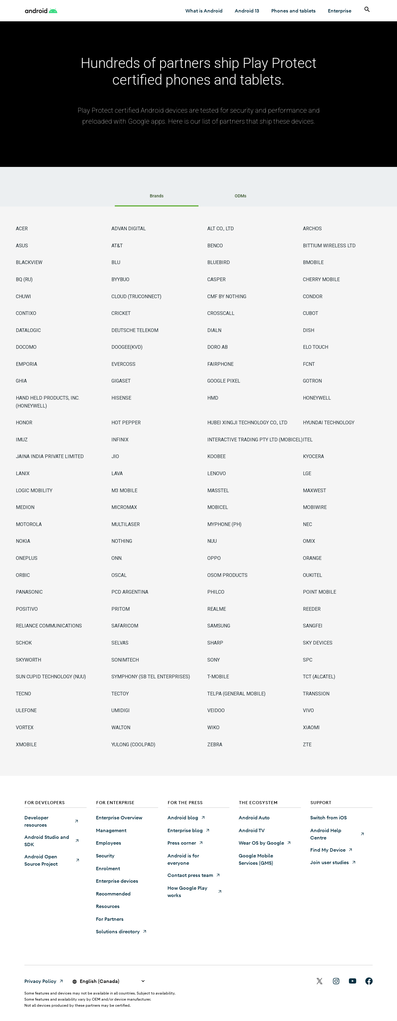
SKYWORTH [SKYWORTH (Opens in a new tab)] (28, 660)
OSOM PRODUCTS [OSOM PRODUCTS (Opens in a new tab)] (227, 575)
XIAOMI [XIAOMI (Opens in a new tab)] (311, 727)
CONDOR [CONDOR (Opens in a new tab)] (312, 296)
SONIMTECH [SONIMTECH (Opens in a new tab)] (125, 660)
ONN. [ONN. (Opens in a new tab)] (116, 558)
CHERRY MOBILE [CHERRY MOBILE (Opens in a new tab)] (321, 279)
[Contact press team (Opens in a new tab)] (193, 875)
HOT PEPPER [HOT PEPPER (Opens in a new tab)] (126, 423)
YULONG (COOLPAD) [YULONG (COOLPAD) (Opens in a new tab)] (133, 744)
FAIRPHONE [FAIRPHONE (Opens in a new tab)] (220, 364)
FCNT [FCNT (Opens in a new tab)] (309, 364)
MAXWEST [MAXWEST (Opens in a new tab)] (314, 490)
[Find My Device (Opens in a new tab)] (331, 849)
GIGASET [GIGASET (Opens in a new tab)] (121, 381)
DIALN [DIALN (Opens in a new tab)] (214, 330)
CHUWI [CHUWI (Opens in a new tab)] (23, 296)
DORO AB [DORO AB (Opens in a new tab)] (217, 347)
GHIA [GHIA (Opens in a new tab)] (21, 381)
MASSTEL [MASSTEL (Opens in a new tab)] (218, 490)
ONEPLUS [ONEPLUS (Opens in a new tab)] (26, 558)
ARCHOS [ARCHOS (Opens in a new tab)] (312, 228)
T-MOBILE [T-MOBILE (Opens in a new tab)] (218, 677)
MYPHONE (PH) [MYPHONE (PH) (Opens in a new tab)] (224, 524)
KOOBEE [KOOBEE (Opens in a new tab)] (216, 456)
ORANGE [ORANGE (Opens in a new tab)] (312, 558)
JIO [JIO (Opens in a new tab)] (115, 456)
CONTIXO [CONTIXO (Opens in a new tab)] (26, 313)
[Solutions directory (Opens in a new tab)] (121, 931)
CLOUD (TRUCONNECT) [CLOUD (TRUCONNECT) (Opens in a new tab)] (136, 296)
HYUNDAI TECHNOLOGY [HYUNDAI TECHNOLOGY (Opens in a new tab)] (328, 423)
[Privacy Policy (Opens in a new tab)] (44, 981)
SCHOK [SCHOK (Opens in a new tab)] (24, 643)
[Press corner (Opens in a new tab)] (185, 842)
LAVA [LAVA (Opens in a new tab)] (117, 473)
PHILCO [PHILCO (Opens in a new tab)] (215, 592)
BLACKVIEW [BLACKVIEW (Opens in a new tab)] (29, 262)
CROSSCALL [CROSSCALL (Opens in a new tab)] (220, 313)
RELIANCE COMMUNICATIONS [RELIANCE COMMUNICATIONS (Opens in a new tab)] (49, 626)
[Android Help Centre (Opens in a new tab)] (337, 834)
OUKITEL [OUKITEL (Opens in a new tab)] (312, 575)
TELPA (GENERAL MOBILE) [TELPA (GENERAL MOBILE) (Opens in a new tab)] (236, 694)
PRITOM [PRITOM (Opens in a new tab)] (120, 609)
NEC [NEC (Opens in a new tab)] (307, 524)
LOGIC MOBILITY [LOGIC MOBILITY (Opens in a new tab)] (34, 490)
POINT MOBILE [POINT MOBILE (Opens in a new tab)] (319, 592)
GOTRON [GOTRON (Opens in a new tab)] (312, 381)
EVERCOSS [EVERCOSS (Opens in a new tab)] (123, 364)
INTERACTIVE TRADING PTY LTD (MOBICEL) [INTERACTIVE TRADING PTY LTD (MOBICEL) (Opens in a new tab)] (255, 440)
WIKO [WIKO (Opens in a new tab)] (213, 727)
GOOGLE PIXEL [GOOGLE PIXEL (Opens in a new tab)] (223, 381)
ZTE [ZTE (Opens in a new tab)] (307, 744)
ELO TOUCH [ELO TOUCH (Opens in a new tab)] (315, 347)
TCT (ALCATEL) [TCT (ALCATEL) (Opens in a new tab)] (319, 677)
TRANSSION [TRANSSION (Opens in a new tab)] (316, 694)
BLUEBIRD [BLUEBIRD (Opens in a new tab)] (218, 262)
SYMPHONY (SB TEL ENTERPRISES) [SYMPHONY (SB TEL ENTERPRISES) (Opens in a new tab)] (150, 677)
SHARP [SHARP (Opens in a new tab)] (215, 643)
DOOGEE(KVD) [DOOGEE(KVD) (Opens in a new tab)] (126, 347)
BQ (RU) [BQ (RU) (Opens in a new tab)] (24, 279)
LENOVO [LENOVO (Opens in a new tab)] (216, 473)
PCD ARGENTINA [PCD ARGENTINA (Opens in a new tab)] (129, 592)
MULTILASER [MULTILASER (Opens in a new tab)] (125, 524)
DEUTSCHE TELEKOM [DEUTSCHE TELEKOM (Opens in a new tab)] (134, 330)
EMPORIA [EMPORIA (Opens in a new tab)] (26, 364)
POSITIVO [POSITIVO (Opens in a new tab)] (27, 609)
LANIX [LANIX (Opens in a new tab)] (23, 473)
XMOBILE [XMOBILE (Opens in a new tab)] (26, 744)
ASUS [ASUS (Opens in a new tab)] (22, 246)
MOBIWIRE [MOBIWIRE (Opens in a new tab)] (315, 507)
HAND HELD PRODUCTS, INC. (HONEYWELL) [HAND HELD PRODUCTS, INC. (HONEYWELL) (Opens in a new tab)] (47, 402)
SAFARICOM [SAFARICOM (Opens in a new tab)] (124, 626)
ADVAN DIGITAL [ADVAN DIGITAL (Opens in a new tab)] (128, 228)
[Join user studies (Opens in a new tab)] (333, 862)
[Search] (367, 11)
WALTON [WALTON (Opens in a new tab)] (120, 727)
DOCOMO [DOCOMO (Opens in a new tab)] (26, 347)
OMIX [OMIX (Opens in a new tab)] (309, 541)
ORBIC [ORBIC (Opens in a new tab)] (23, 575)
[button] (55, 804)
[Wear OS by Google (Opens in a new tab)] (265, 842)
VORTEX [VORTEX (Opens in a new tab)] (24, 727)
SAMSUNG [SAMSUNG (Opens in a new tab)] (218, 626)
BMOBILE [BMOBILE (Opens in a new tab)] (313, 262)
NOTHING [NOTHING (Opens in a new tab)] (121, 541)
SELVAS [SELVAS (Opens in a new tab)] (119, 643)
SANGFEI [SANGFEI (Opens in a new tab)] (312, 626)
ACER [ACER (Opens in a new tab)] (22, 228)
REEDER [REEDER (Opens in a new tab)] (312, 609)
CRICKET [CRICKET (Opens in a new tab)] (121, 313)
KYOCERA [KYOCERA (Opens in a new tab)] (313, 456)
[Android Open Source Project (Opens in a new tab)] (51, 860)
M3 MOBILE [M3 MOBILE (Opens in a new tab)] (124, 490)
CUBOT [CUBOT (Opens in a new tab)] (310, 313)
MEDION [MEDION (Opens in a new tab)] (25, 507)
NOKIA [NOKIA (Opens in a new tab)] (23, 541)
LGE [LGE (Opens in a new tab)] (307, 473)
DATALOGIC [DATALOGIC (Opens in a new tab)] (28, 330)
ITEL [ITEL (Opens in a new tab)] (308, 440)
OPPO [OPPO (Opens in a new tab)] (214, 558)
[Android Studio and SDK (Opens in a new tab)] (51, 840)
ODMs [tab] (240, 195)
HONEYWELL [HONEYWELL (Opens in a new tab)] (317, 398)
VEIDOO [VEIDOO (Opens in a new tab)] (216, 710)
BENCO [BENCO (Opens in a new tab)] (215, 246)
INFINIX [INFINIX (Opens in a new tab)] (119, 440)
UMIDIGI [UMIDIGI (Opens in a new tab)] (120, 710)
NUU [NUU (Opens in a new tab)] (212, 541)
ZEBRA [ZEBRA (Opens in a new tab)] (214, 744)
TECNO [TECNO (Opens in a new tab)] (23, 694)
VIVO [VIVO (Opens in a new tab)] (308, 710)
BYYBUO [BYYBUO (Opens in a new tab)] (120, 279)
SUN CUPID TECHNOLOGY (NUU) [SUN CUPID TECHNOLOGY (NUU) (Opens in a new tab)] (51, 677)
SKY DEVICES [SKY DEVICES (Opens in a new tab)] (317, 643)
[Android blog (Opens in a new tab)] (186, 817)
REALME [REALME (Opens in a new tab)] (216, 609)
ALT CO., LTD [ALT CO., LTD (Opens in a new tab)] (220, 228)
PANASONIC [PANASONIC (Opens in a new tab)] (29, 592)
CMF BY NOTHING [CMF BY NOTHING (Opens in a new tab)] (226, 296)
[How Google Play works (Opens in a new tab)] (194, 891)
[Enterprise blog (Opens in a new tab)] (188, 830)
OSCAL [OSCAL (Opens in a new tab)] (119, 575)
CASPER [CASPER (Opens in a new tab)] (216, 279)
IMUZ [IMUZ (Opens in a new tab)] (22, 440)
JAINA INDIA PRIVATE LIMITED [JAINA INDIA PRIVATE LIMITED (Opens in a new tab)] (50, 456)
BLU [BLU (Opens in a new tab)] (115, 262)
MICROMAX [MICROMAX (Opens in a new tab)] (124, 507)
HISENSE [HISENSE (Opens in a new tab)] (121, 398)
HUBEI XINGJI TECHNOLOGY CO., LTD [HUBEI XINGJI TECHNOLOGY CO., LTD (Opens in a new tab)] (247, 423)
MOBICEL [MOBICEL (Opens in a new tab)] (217, 507)
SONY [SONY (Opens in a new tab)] (213, 660)
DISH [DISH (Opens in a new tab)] (308, 330)
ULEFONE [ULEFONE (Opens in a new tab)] (26, 710)
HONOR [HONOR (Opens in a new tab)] (24, 423)
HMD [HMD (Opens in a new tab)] (212, 398)
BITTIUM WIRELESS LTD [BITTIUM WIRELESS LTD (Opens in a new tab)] (329, 246)
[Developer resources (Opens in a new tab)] (51, 821)
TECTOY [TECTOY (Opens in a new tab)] (120, 694)
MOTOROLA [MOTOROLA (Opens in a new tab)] (29, 524)
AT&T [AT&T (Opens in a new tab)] (117, 246)
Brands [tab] (156, 195)
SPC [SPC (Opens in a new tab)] (307, 660)
